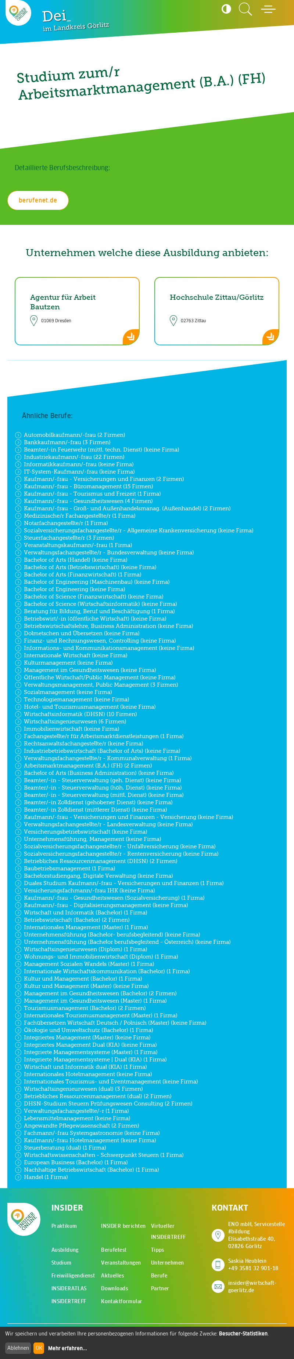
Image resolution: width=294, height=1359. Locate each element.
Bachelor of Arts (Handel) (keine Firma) (71, 560)
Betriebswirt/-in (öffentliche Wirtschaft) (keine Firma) (90, 618)
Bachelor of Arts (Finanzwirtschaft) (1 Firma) (78, 574)
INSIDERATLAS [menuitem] (69, 1288)
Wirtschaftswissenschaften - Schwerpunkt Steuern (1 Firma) (99, 1155)
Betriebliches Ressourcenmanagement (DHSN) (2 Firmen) (96, 861)
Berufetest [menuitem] (113, 1250)
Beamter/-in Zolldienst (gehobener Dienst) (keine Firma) (94, 802)
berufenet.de (38, 200)
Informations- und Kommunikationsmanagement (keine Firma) (104, 648)
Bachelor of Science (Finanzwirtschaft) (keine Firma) (89, 596)
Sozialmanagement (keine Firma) (63, 692)
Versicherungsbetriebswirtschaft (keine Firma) (81, 831)
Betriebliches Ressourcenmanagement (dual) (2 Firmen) (93, 1096)
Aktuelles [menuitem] (112, 1276)
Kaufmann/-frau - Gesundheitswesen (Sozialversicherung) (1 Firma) (110, 898)
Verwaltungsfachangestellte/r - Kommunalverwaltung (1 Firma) (103, 758)
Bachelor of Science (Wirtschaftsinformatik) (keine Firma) (96, 604)
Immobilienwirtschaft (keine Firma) (67, 729)
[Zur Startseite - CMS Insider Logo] (18, 13)
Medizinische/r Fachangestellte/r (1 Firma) (75, 515)
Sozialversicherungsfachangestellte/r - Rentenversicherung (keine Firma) (117, 854)
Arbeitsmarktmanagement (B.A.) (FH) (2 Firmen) (83, 765)
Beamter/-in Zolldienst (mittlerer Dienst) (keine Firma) (91, 809)
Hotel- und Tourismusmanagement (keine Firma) (85, 707)
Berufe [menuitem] (159, 1276)
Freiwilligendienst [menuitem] (73, 1276)
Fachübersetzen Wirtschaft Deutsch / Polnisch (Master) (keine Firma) (111, 1023)
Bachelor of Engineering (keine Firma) (70, 589)
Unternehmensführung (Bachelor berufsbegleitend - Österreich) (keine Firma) (123, 942)
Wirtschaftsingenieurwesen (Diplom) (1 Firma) (81, 949)
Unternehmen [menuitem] (167, 1263)
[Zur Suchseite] (245, 9)
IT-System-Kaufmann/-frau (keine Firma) (75, 471)
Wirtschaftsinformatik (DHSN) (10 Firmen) (76, 714)
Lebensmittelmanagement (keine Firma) (72, 1118)
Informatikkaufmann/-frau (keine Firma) (74, 464)
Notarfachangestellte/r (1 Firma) (61, 523)
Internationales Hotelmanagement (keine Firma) (83, 1074)
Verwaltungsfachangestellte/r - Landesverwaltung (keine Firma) (104, 824)
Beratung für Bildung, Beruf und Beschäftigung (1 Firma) (95, 611)
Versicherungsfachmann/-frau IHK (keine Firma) (85, 890)
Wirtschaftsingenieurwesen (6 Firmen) (70, 721)
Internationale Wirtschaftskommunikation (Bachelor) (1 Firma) (102, 971)
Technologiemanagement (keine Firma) (72, 699)
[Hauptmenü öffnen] (268, 9)
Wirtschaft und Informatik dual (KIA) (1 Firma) (81, 1067)
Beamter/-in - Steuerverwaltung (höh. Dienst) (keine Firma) (98, 787)
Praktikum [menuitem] (64, 1226)
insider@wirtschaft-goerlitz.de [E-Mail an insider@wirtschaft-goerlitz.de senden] (252, 1286)
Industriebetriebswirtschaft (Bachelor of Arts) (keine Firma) (97, 751)
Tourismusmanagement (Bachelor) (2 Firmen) (80, 1008)
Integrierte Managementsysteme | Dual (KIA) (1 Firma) (91, 1059)
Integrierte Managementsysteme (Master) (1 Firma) (86, 1052)
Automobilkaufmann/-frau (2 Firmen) (70, 435)
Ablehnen (18, 1348)
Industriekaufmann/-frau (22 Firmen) (70, 457)
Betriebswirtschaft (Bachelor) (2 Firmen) (72, 920)
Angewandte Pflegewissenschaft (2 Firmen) (77, 1125)
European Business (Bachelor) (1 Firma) (71, 1162)
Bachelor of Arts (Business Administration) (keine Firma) (94, 773)
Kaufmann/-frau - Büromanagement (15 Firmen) (84, 486)
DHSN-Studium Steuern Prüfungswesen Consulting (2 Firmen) (104, 1103)
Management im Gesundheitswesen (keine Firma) (85, 670)
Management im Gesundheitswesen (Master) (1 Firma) (91, 1000)
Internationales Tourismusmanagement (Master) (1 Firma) (96, 1015)
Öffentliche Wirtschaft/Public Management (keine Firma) (95, 677)
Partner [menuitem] (160, 1288)
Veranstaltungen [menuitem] (121, 1263)
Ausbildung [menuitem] (65, 1250)
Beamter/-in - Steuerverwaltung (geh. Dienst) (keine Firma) (98, 780)
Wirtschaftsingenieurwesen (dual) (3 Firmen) (79, 1089)
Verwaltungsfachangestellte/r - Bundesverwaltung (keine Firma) (104, 552)
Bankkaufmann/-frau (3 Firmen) (63, 442)
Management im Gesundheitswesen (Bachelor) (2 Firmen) (96, 993)
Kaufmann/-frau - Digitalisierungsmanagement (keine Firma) (101, 905)
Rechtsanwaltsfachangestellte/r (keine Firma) (79, 743)
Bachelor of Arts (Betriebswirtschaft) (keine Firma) (86, 567)
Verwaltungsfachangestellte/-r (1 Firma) (72, 1111)
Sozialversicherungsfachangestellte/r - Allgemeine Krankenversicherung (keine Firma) (134, 530)
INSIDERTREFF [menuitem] (68, 1301)
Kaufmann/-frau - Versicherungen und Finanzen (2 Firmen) (99, 479)
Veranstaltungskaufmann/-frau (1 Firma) (73, 545)
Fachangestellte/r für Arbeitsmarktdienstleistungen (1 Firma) (99, 736)
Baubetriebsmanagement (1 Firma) (65, 868)
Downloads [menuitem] (114, 1288)
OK (39, 1348)
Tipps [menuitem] (157, 1250)
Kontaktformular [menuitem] (121, 1301)
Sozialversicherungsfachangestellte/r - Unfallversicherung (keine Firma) (115, 846)
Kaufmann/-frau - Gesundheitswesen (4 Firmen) (84, 501)
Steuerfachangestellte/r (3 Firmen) (64, 538)
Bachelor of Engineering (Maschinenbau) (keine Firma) (92, 582)
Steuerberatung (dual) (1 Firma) (60, 1147)
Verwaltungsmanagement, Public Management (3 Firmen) (96, 685)
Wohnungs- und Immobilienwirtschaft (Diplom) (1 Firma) (96, 956)
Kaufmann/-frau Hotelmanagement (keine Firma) (85, 1140)
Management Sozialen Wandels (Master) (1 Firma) (84, 964)
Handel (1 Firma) (41, 1177)
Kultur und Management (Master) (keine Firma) (82, 986)
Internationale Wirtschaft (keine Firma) (71, 655)
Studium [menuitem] (61, 1263)
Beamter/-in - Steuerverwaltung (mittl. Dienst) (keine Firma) (99, 795)
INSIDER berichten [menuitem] (123, 1226)
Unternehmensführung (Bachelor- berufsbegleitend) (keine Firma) (107, 934)
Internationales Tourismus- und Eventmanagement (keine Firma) (106, 1081)
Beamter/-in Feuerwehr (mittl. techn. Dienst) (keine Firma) (97, 449)
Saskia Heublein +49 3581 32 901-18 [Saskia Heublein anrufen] (253, 1264)
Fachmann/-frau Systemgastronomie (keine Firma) (87, 1133)
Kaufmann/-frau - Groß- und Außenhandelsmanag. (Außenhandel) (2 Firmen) (123, 508)
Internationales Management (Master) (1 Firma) (81, 927)
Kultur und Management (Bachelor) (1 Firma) (78, 978)
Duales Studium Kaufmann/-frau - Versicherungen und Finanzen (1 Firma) (119, 883)
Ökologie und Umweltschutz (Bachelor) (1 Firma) (84, 1030)
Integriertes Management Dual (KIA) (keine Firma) (86, 1045)
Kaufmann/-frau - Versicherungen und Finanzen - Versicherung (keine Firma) (124, 817)
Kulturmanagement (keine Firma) (64, 662)
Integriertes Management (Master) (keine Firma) (83, 1037)
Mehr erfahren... (67, 1348)
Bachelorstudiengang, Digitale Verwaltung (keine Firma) (94, 876)
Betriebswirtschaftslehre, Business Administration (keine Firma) (104, 626)
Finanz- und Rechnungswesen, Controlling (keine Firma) (95, 640)
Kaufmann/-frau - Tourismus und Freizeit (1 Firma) (88, 493)
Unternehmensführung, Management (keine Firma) (88, 839)
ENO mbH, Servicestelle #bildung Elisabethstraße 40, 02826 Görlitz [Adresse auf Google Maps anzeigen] (257, 1235)
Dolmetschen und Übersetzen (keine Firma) (77, 633)
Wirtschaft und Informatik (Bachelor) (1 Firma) (81, 912)
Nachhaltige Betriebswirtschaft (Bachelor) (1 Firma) (87, 1169)
